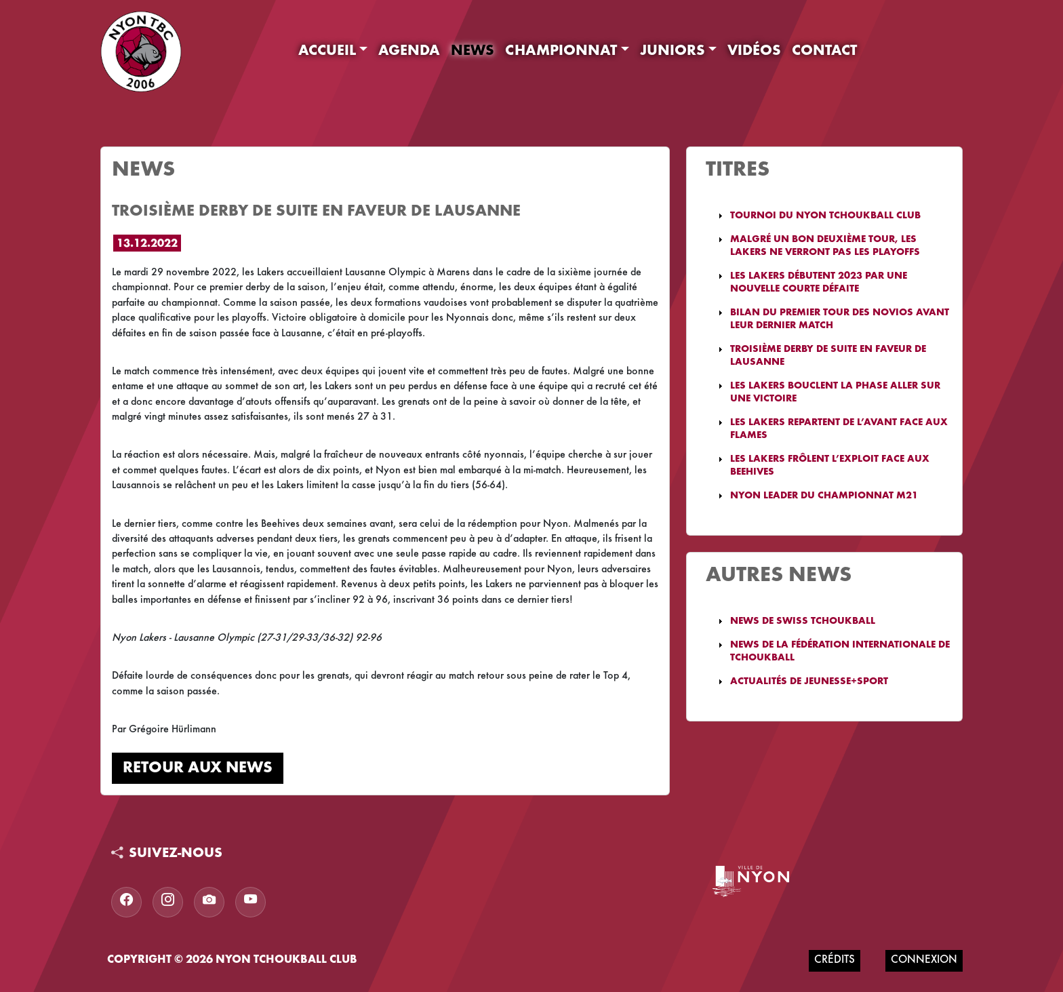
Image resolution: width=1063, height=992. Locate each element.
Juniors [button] (672, 51)
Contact (824, 51)
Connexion (924, 960)
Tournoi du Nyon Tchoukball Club (825, 216)
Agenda (409, 51)
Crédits (834, 960)
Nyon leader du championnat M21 (824, 496)
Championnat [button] (561, 51)
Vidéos (754, 51)
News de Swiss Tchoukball (802, 621)
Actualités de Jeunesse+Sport (809, 682)
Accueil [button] (327, 51)
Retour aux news (198, 768)
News (472, 51)
